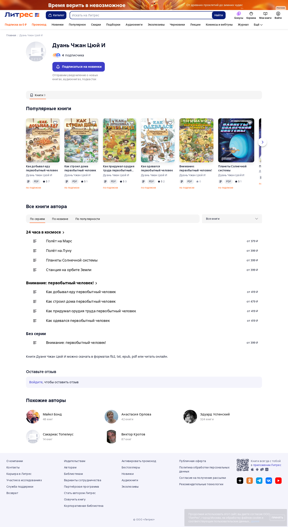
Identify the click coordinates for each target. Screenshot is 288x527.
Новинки (58, 24)
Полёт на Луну (59, 250)
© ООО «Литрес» (144, 519)
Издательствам (74, 461)
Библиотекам (73, 474)
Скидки (96, 24)
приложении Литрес (267, 465)
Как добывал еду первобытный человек (42, 168)
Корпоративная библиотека (83, 506)
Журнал (243, 24)
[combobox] (140, 15)
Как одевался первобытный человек (157, 168)
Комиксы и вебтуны (219, 24)
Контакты (13, 467)
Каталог (56, 15)
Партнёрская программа (81, 486)
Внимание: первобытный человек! (195, 168)
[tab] (37, 95)
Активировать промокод (139, 461)
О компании (14, 461)
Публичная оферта (192, 461)
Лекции (195, 24)
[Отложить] (55, 123)
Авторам (70, 467)
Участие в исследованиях (24, 480)
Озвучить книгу (75, 499)
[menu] (232, 218)
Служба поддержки (19, 486)
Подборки (113, 24)
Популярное (77, 24)
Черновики (177, 24)
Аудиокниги (134, 24)
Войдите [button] (36, 382)
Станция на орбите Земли (68, 269)
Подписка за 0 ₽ (16, 24)
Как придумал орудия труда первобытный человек (118, 168)
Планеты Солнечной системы (232, 168)
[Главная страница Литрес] (22, 15)
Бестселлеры (131, 467)
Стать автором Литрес (80, 493)
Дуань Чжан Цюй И (39, 175)
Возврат (12, 493)
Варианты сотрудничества (82, 480)
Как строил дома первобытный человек (80, 168)
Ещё (256, 24)
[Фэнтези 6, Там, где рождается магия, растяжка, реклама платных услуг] (144, 5)
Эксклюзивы (156, 24)
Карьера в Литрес (18, 474)
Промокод (39, 24)
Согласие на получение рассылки (202, 478)
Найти (218, 15)
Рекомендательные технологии (201, 484)
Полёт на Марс (59, 241)
